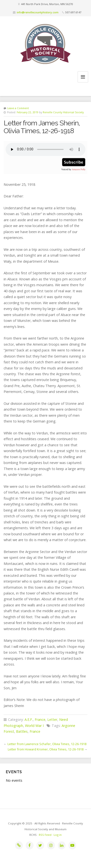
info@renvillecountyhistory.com (37, 12)
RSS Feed (45, 835)
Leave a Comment (18, 108)
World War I (34, 725)
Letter (52, 719)
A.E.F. (29, 719)
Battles (22, 731)
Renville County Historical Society (63, 112)
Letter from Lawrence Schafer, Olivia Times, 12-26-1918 (47, 744)
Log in (58, 835)
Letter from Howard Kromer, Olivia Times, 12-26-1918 (45, 749)
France (40, 719)
